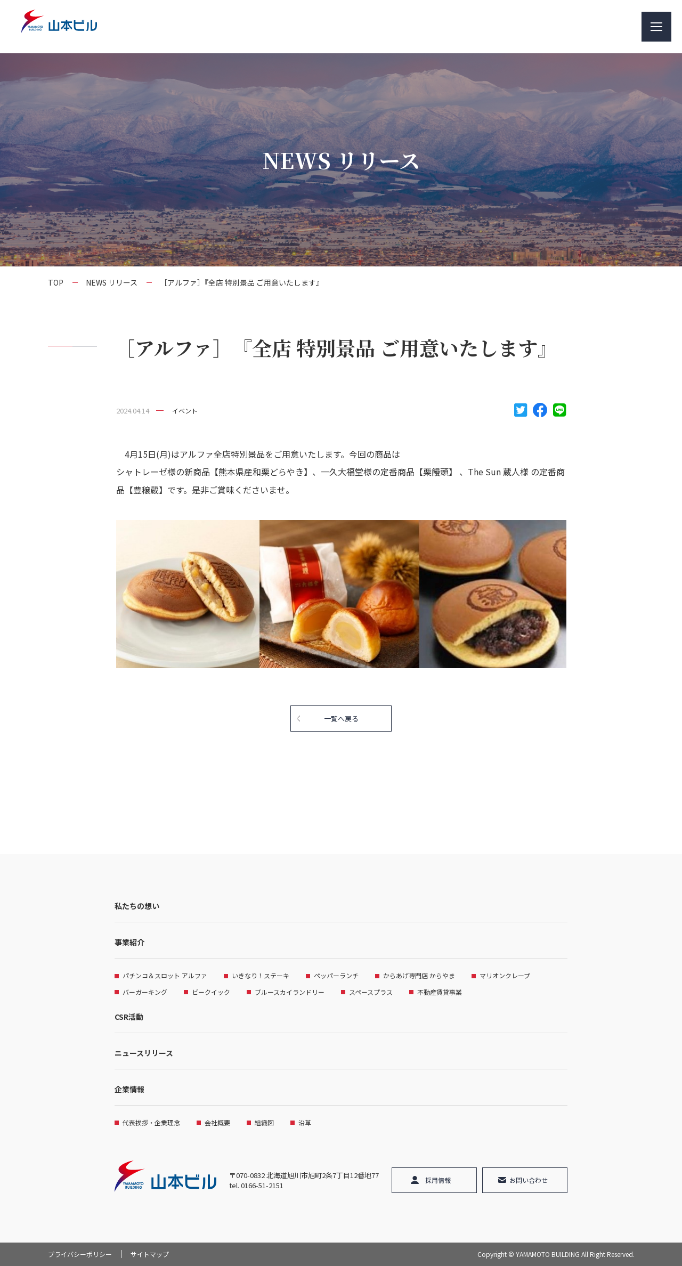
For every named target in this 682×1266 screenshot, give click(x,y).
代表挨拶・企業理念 (151, 1122)
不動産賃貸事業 (439, 991)
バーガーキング (145, 991)
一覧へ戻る (341, 718)
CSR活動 (129, 1016)
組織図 (264, 1122)
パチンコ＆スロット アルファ (165, 975)
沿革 (304, 1122)
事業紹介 (129, 942)
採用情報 (438, 1179)
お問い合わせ (528, 1179)
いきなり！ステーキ (260, 975)
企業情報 (129, 1089)
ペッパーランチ (336, 975)
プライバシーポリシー (80, 1254)
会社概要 (217, 1122)
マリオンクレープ (505, 975)
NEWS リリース (111, 282)
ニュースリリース (144, 1053)
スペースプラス (371, 991)
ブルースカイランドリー (289, 991)
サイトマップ (150, 1254)
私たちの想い (137, 905)
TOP (55, 282)
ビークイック (211, 991)
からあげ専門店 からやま (419, 975)
